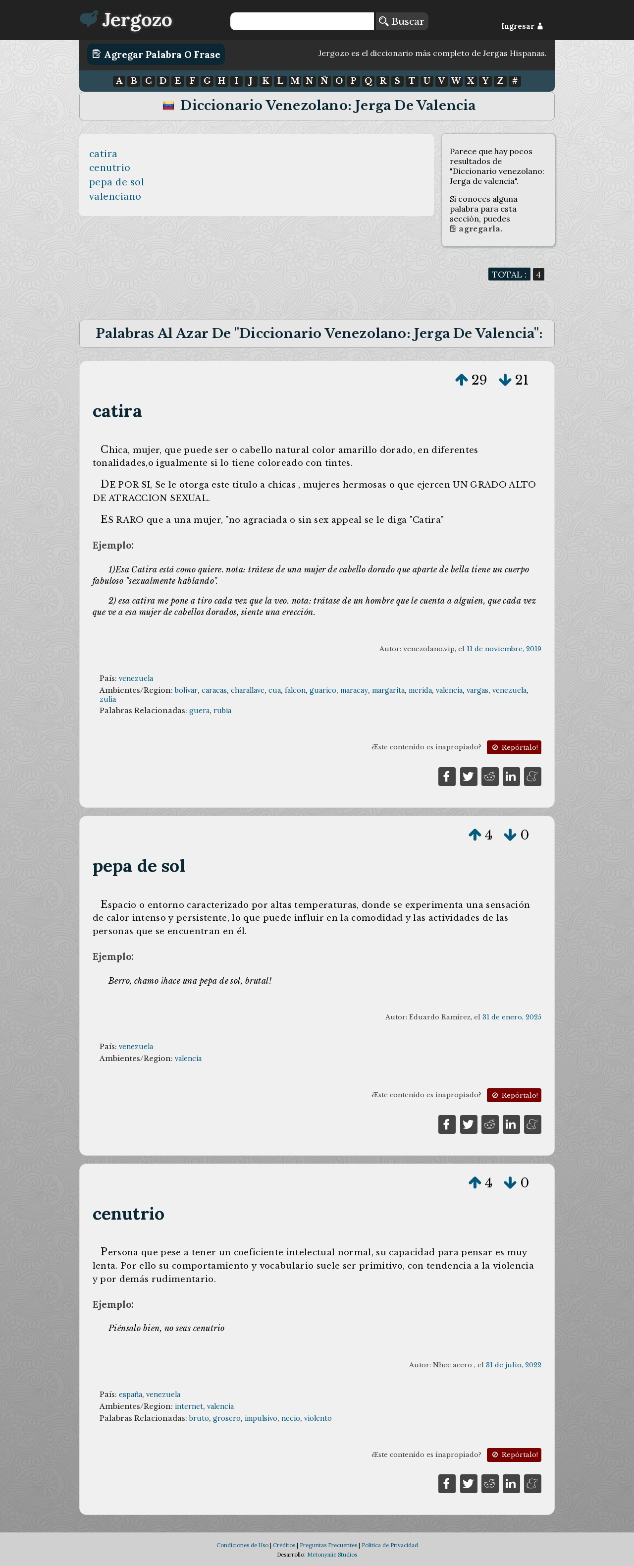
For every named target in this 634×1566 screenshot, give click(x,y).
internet (189, 1406)
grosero (227, 1418)
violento (318, 1418)
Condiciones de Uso (242, 1545)
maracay (354, 690)
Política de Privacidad (390, 1545)
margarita (388, 690)
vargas (477, 690)
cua (274, 690)
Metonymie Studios (332, 1554)
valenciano (115, 196)
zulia (108, 699)
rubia (222, 710)
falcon (295, 690)
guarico (323, 690)
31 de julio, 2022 (513, 1365)
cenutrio (110, 167)
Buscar (401, 21)
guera (199, 710)
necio (290, 1418)
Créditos (284, 1545)
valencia (449, 690)
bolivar (186, 690)
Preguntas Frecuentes (328, 1545)
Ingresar (522, 26)
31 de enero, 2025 (511, 1017)
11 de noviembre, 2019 (504, 649)
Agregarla (475, 228)
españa (130, 1394)
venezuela (136, 678)
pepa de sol (117, 182)
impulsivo (261, 1418)
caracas (214, 690)
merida (420, 690)
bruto (199, 1418)
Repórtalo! (514, 747)
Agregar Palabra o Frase (156, 54)
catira (103, 154)
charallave (247, 690)
